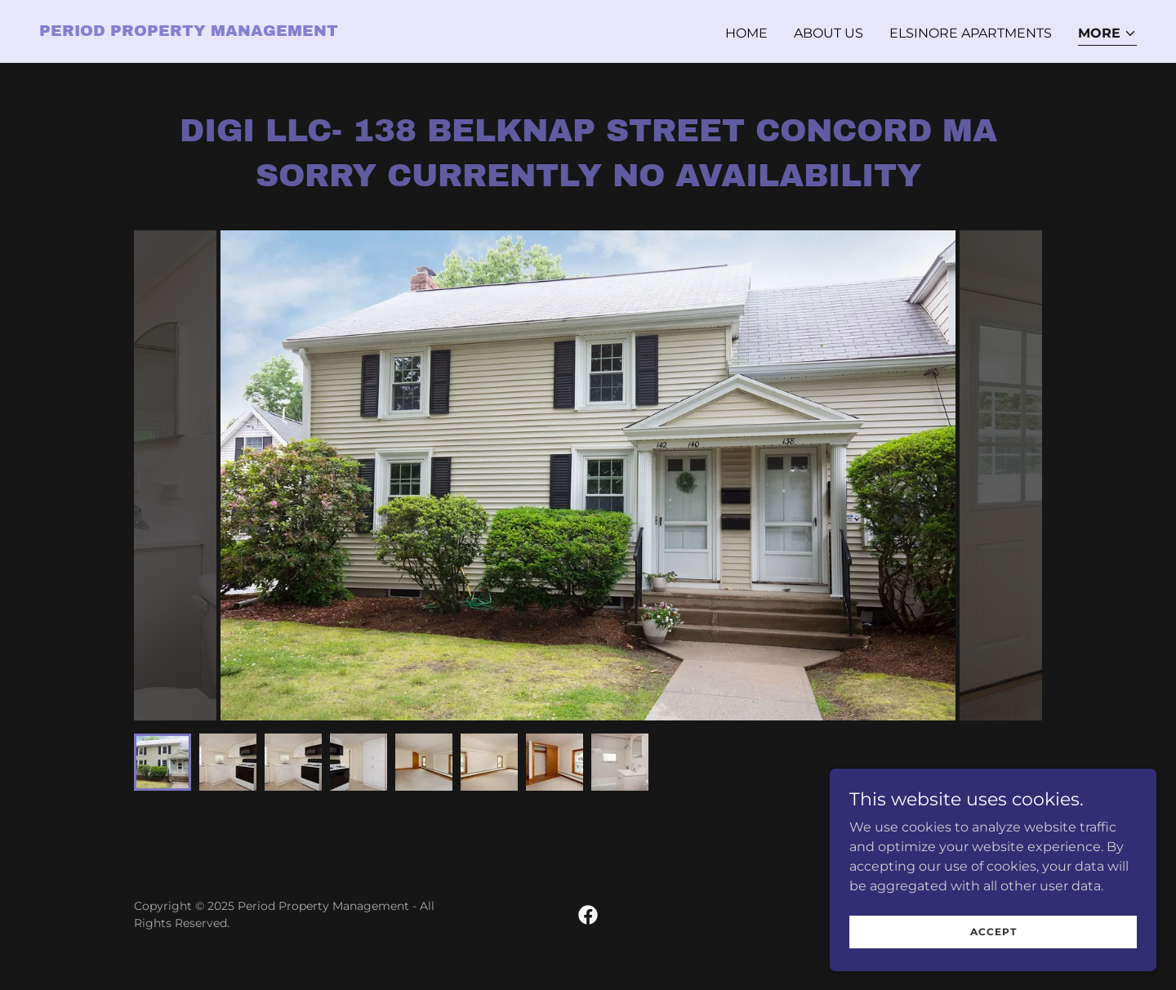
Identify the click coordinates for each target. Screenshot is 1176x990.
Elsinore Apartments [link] (970, 33)
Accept (993, 931)
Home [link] (746, 33)
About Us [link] (828, 33)
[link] (188, 31)
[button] (1107, 35)
